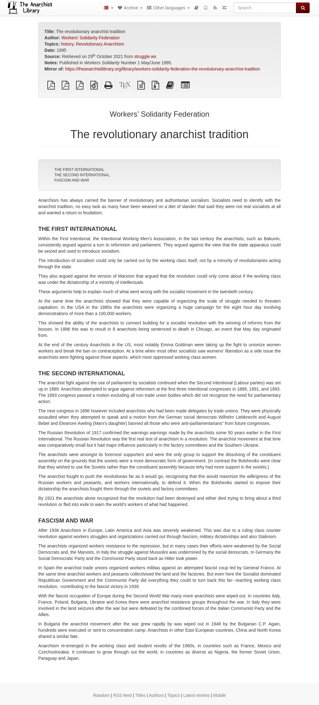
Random (101, 695)
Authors (156, 695)
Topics (173, 695)
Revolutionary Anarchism (100, 43)
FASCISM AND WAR (71, 180)
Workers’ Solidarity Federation (90, 37)
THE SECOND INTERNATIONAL (81, 175)
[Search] (265, 7)
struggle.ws (145, 56)
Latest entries (196, 695)
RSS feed (122, 695)
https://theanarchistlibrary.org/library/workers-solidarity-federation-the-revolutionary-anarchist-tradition (162, 68)
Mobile (219, 695)
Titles (140, 695)
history (67, 43)
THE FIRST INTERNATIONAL (79, 170)
